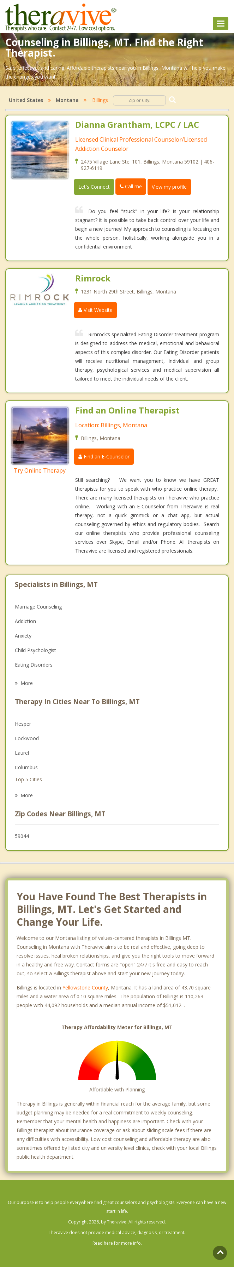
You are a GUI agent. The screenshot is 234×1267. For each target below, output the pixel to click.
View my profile (169, 186)
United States (26, 100)
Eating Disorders (34, 664)
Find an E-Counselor (104, 456)
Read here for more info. (117, 1243)
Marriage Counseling (38, 606)
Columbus (26, 767)
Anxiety (23, 635)
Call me (131, 186)
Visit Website (95, 310)
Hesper (23, 723)
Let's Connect (94, 186)
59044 (22, 836)
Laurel (22, 752)
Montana (67, 100)
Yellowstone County (85, 987)
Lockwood (27, 738)
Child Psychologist (35, 650)
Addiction (25, 621)
